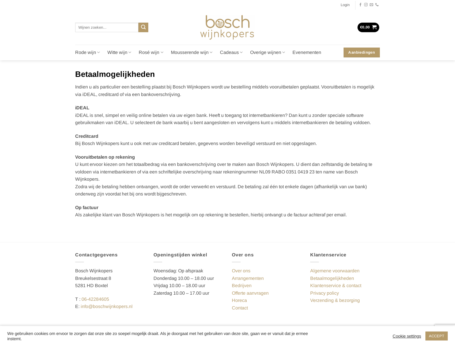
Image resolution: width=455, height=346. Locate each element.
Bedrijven (242, 285)
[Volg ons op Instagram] (366, 5)
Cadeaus (231, 52)
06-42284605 (95, 299)
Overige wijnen (267, 52)
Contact (240, 307)
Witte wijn (119, 52)
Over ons (241, 270)
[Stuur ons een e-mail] (371, 5)
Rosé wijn (151, 52)
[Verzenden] (143, 27)
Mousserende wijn (191, 52)
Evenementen (306, 52)
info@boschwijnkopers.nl (107, 306)
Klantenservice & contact (335, 285)
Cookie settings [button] (407, 336)
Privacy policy (324, 293)
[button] (345, 5)
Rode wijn (87, 52)
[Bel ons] (377, 5)
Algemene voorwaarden (335, 270)
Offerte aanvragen (250, 293)
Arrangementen (248, 278)
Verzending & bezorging (335, 300)
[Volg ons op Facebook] (360, 5)
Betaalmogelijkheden (332, 278)
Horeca (239, 300)
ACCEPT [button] (436, 336)
